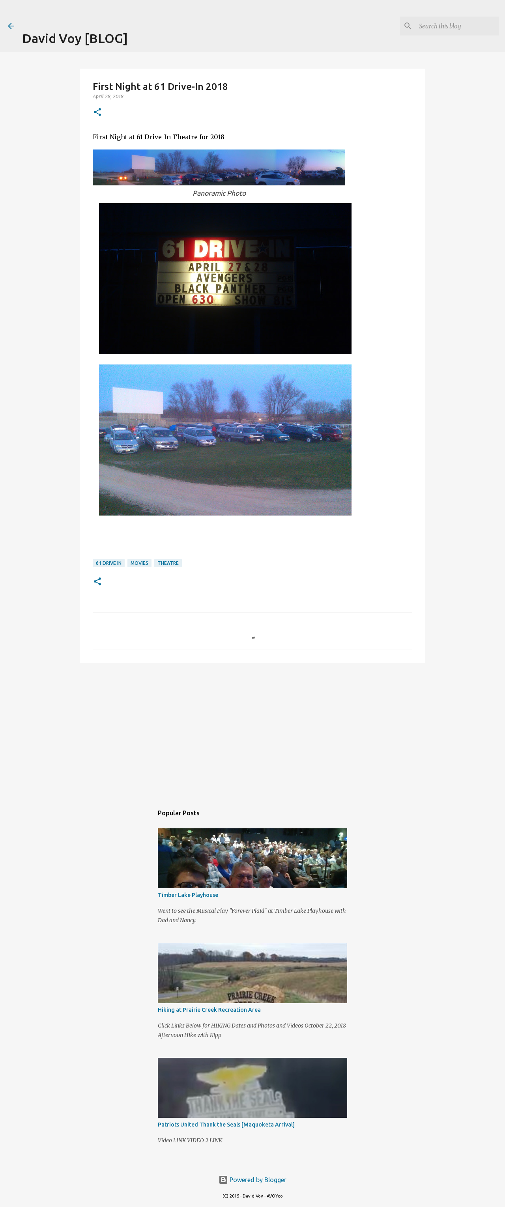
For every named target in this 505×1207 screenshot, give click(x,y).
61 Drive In (109, 563)
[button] (97, 112)
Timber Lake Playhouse (188, 895)
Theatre (168, 563)
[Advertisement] (114, 12)
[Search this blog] (457, 26)
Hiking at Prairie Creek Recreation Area (209, 1010)
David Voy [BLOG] (75, 38)
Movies (139, 563)
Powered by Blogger (252, 1179)
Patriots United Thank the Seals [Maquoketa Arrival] (226, 1124)
